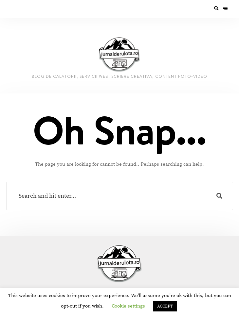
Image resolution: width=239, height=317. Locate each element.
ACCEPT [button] (165, 306)
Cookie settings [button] (128, 306)
